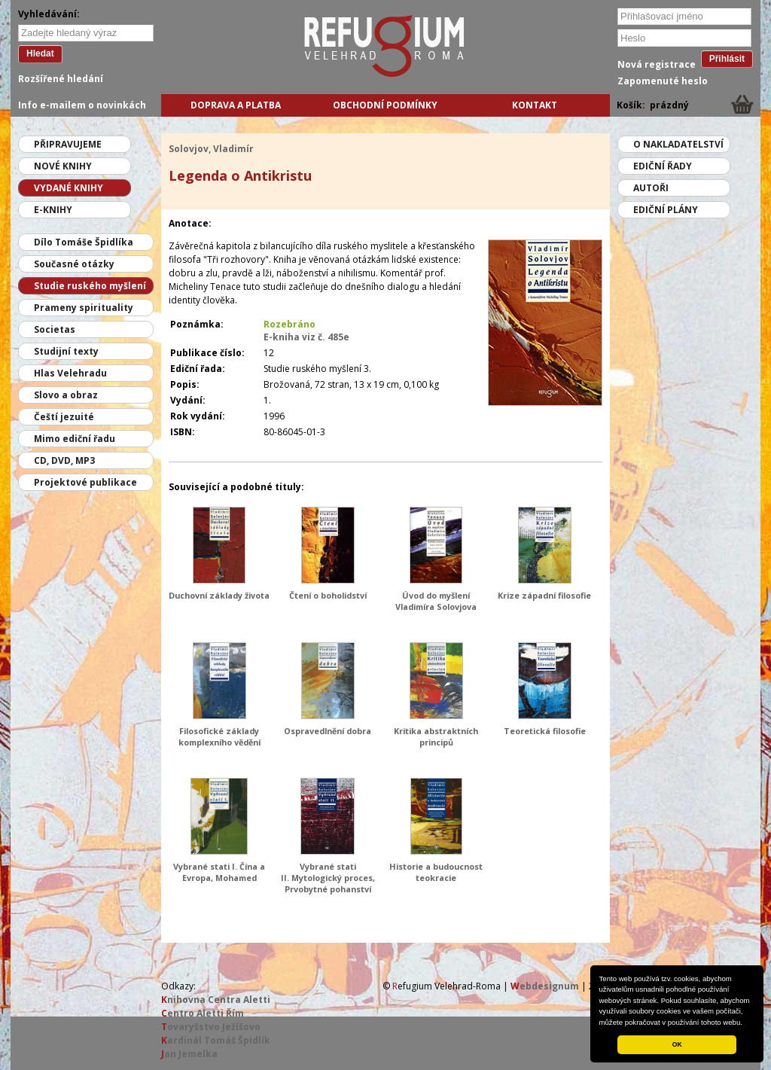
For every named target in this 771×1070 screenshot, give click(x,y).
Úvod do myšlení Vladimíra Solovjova (436, 601)
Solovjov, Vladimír (211, 148)
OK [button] (677, 1044)
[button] (746, 1023)
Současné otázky (74, 264)
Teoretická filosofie (545, 730)
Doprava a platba (235, 105)
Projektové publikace (85, 482)
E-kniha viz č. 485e (306, 337)
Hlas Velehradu (70, 373)
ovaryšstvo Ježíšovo (211, 1026)
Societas (54, 329)
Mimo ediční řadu (74, 438)
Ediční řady (662, 166)
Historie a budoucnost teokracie (436, 872)
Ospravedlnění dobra (327, 730)
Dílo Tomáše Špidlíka (83, 242)
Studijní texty (66, 351)
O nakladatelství (678, 144)
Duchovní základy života (219, 595)
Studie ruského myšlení (90, 285)
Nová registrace (656, 64)
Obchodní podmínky (385, 105)
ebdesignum (544, 986)
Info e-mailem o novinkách (82, 105)
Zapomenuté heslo (662, 81)
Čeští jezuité (64, 416)
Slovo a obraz (66, 395)
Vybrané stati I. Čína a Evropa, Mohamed (219, 872)
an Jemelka (189, 1053)
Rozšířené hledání (60, 78)
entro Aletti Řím (202, 1013)
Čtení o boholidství (328, 595)
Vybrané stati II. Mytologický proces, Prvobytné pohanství (328, 878)
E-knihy (53, 209)
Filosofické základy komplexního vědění (219, 736)
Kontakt (534, 105)
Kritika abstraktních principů (436, 736)
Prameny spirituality (83, 307)
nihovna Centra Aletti (215, 999)
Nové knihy (63, 166)
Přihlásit (727, 58)
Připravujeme (68, 144)
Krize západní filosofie (544, 595)
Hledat (40, 53)
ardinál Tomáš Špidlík (215, 1040)
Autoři (651, 187)
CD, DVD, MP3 (64, 460)
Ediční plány (665, 209)
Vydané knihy (68, 187)
